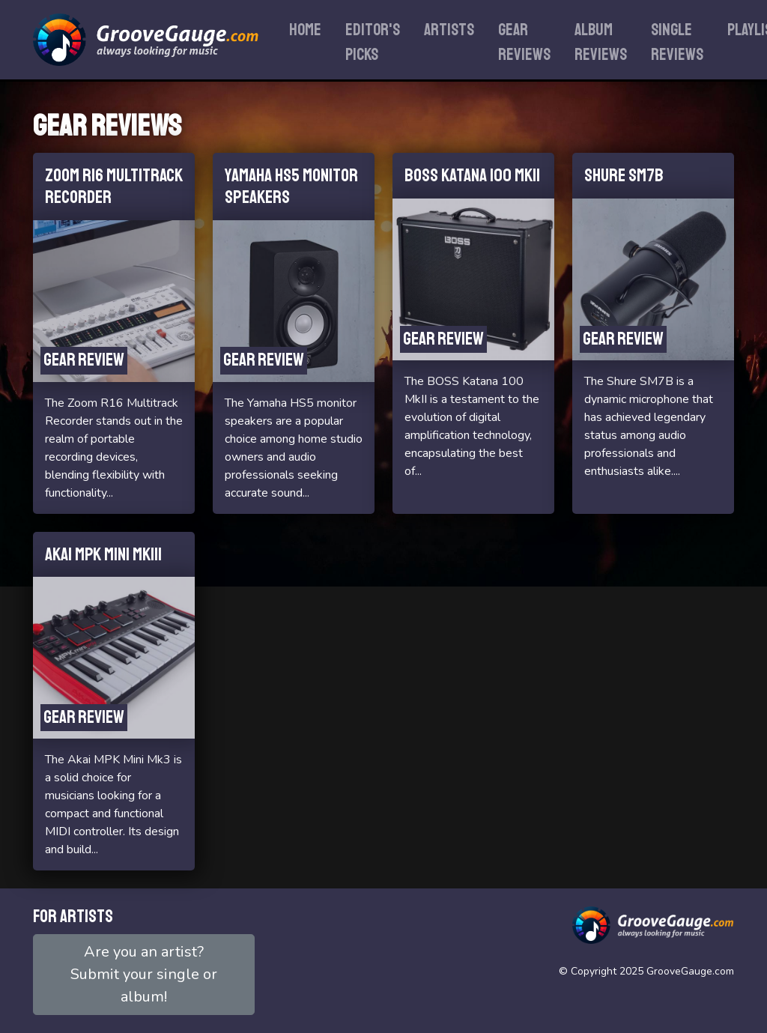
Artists (449, 29)
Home (305, 29)
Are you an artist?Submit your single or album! (143, 974)
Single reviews (677, 42)
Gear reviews (524, 42)
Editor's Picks (372, 42)
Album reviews (601, 42)
